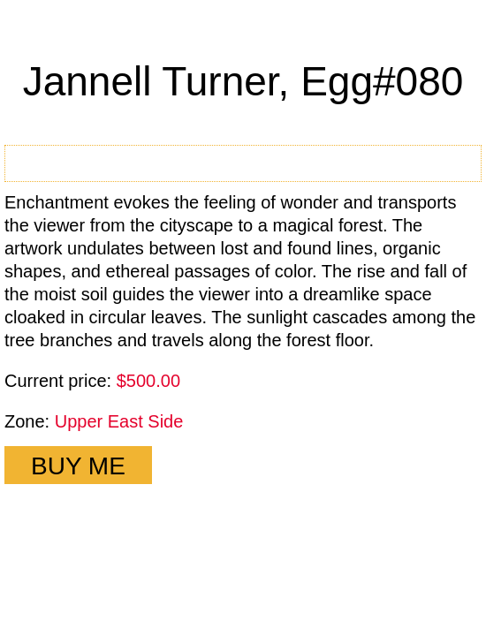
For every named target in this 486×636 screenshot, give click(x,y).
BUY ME (78, 466)
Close (453, 33)
